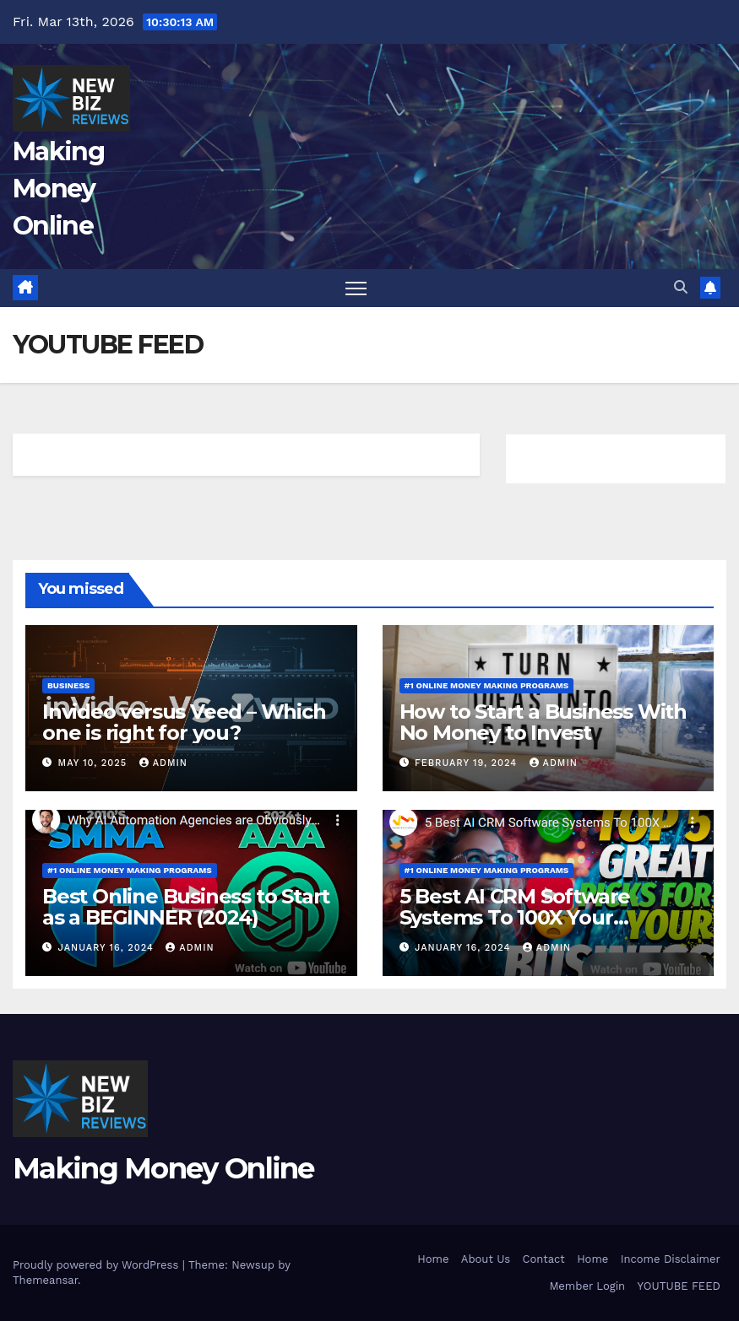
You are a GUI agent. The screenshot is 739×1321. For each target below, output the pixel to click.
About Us (485, 1259)
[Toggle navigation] (356, 288)
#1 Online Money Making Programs (487, 685)
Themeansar (45, 1280)
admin (163, 763)
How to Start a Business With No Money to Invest (543, 722)
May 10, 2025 (94, 763)
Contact (544, 1259)
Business (68, 685)
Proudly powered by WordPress (97, 1265)
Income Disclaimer (670, 1259)
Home (432, 1259)
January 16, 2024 (108, 947)
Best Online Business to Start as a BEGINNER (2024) (185, 907)
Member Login (587, 1286)
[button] (680, 287)
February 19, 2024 (468, 763)
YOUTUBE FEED (679, 1286)
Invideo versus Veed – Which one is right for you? (184, 722)
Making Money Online (58, 188)
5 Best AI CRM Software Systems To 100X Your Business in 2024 (515, 917)
